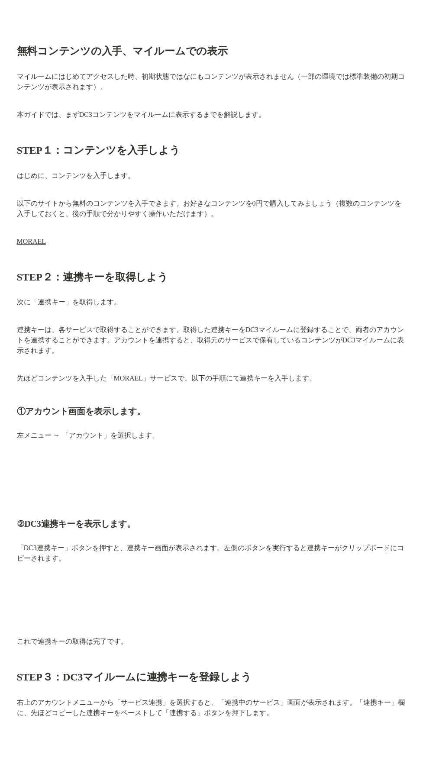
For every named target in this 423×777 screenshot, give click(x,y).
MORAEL (31, 241)
